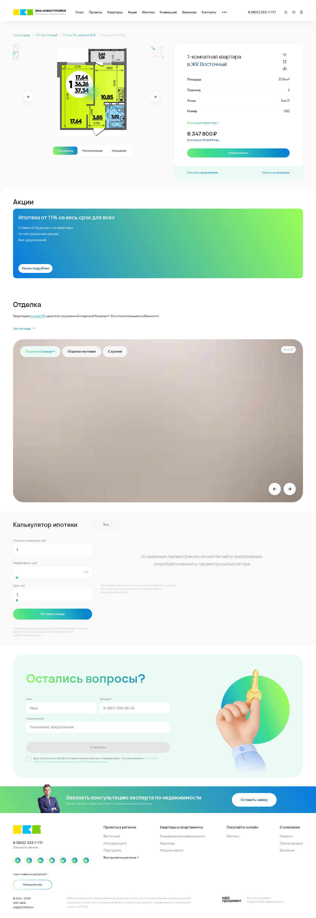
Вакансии (189, 12)
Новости (286, 836)
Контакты (209, 12)
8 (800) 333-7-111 (262, 12)
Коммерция (168, 12)
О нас (80, 12)
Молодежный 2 (115, 843)
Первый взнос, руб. (25, 563)
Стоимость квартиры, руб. (30, 540)
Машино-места (171, 850)
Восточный (112, 836)
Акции (132, 12)
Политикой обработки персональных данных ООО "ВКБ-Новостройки (96, 759)
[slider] (52, 600)
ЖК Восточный (46, 35)
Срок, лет (19, 585)
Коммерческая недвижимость (182, 836)
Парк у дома (112, 850)
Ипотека (148, 12)
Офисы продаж (291, 843)
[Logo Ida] (253, 899)
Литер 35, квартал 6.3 (79, 35)
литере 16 (37, 316)
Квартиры (114, 12)
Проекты (95, 12)
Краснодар (21, 35)
